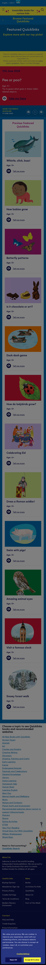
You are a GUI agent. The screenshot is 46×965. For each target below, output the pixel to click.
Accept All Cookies (32, 960)
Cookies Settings (23, 954)
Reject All (13, 960)
